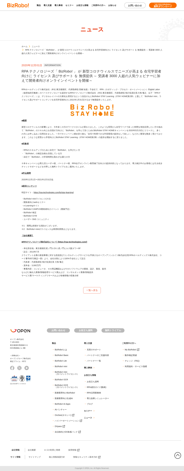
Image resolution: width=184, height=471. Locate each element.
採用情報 (72, 450)
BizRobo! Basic (61, 355)
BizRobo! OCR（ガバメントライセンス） (67, 386)
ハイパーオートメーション (67, 421)
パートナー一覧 (94, 361)
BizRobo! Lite (61, 361)
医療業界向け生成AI (64, 398)
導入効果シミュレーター (98, 398)
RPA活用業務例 (94, 393)
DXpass (58, 426)
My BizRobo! (130, 349)
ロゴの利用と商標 (52, 450)
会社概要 (32, 450)
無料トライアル (113, 330)
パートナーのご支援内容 (98, 355)
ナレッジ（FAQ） (133, 361)
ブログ (90, 404)
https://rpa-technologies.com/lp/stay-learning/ (54, 192)
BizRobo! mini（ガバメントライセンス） (67, 373)
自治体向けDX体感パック (66, 432)
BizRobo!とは (61, 349)
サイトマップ (35, 457)
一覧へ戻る (92, 290)
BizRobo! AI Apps (62, 404)
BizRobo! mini (61, 366)
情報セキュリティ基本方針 (85, 457)
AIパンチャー (61, 409)
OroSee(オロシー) (63, 415)
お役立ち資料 (86, 330)
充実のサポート (94, 349)
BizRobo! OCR (61, 379)
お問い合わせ (135, 5)
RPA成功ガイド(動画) (96, 387)
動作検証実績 (131, 355)
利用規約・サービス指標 (136, 366)
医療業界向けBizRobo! (65, 393)
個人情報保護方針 (57, 457)
